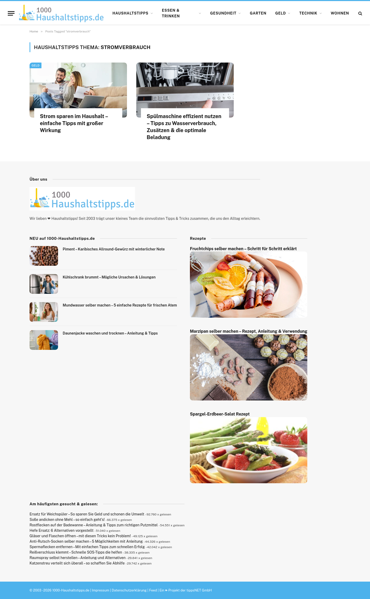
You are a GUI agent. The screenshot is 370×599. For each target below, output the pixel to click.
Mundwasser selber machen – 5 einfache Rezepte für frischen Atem (120, 305)
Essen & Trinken (171, 13)
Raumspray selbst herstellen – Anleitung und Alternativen (78, 558)
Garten (258, 13)
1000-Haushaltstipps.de (70, 590)
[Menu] (11, 13)
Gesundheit (223, 13)
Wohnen (340, 13)
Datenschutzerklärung (129, 590)
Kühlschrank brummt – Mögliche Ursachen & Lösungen (109, 277)
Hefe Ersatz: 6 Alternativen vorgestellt (62, 530)
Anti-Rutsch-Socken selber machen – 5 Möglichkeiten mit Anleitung (86, 541)
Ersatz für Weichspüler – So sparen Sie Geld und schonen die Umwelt (87, 514)
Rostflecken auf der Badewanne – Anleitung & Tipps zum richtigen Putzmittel (94, 525)
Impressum (100, 590)
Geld (280, 13)
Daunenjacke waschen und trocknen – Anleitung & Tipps (110, 333)
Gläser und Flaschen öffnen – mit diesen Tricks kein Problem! (80, 536)
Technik (308, 13)
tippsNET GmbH (199, 590)
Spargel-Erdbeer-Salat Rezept (220, 414)
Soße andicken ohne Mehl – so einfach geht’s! (67, 520)
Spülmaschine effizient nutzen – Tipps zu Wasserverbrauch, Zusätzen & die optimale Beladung (184, 127)
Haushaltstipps (130, 13)
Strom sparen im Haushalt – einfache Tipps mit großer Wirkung (74, 123)
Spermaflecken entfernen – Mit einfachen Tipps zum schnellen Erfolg (87, 547)
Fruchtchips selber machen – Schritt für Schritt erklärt (243, 248)
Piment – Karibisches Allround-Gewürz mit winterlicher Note (114, 249)
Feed (153, 590)
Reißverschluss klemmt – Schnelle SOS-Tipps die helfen (76, 552)
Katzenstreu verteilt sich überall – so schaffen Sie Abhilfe (77, 563)
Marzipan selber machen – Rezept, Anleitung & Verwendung (248, 331)
